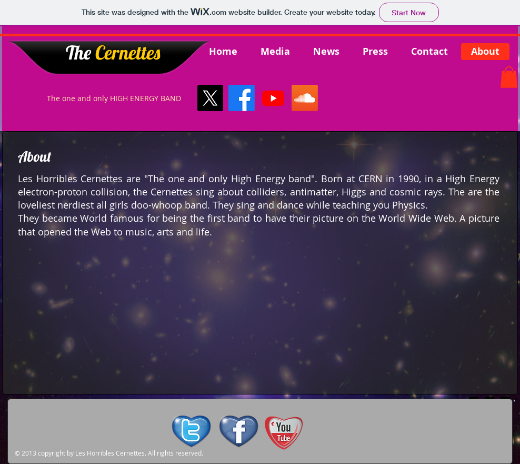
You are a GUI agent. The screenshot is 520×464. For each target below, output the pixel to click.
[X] (210, 98)
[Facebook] (241, 98)
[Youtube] (273, 98)
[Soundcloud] (305, 98)
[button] (509, 77)
